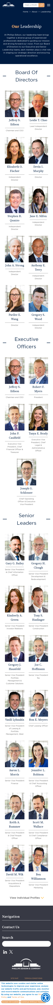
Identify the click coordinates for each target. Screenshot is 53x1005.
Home (25, 12)
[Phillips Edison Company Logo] (8, 3)
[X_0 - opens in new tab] (11, 952)
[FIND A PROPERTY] (30, 5)
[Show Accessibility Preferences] (45, 997)
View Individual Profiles (25, 898)
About (34, 12)
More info (29, 997)
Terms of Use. (17, 997)
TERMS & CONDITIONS (33, 978)
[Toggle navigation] (48, 5)
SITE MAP (14, 978)
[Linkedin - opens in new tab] (5, 952)
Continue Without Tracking (33, 1002)
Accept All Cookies (10, 1002)
